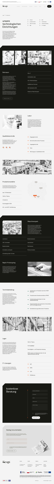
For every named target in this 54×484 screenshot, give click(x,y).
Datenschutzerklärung (39, 464)
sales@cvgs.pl (30, 466)
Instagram (45, 466)
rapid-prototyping (32, 23)
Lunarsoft (50, 480)
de (44, 6)
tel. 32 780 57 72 (30, 464)
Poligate (47, 480)
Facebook (45, 465)
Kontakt (49, 6)
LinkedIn (45, 464)
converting (37, 465)
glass (36, 466)
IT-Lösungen (44, 25)
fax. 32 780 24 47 (30, 465)
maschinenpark (44, 21)
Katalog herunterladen (7, 98)
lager (30, 25)
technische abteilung (45, 23)
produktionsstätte (33, 21)
